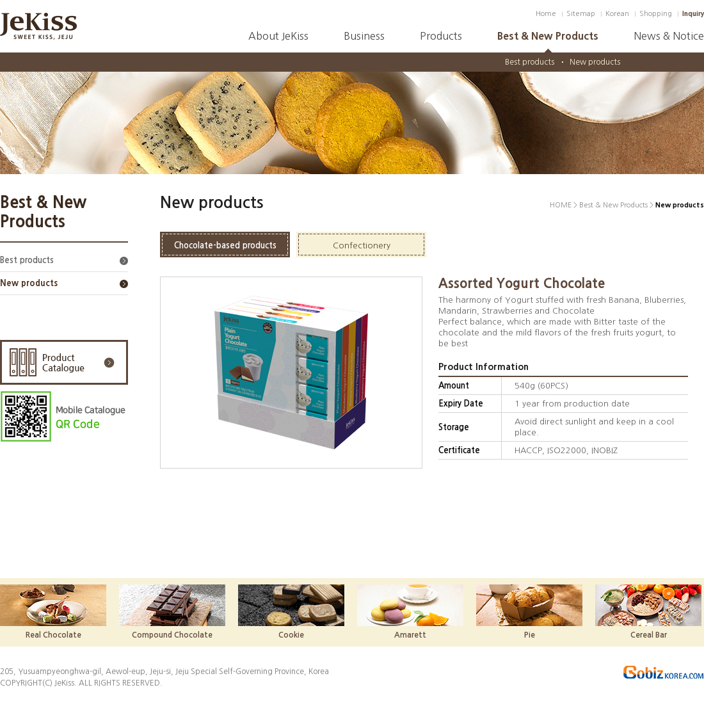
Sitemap (580, 13)
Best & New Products (547, 36)
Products (441, 36)
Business (364, 36)
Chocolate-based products (225, 245)
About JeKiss (278, 36)
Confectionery (361, 245)
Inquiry (693, 13)
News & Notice (669, 36)
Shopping (655, 13)
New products (595, 62)
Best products (529, 62)
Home (546, 13)
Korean (617, 13)
